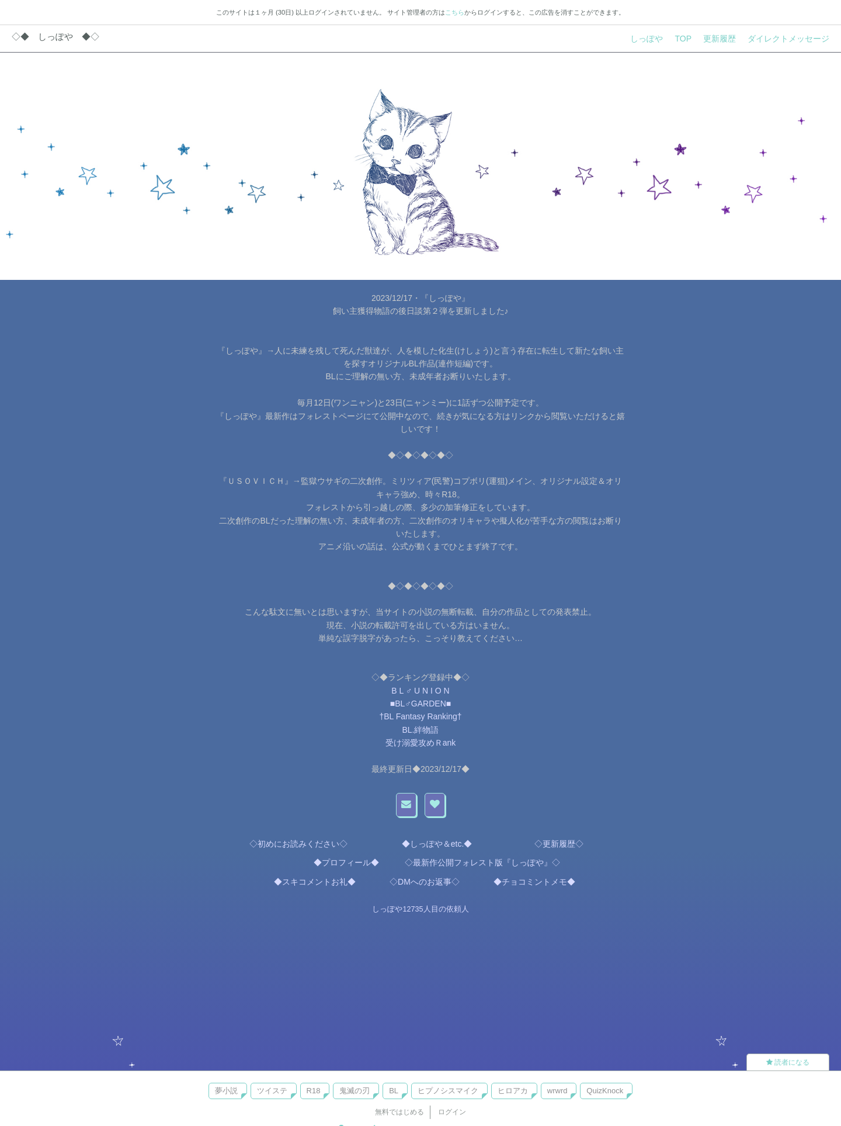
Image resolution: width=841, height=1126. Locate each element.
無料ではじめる (399, 1112)
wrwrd (557, 1090)
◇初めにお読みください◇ (298, 843)
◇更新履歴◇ (555, 843)
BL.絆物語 (420, 730)
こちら (454, 12)
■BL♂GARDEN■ (420, 703)
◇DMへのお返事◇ (416, 881)
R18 (314, 1090)
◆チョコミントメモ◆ (526, 881)
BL (393, 1090)
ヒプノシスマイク (448, 1090)
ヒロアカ (513, 1090)
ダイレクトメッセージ (788, 38)
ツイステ (272, 1090)
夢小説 (226, 1090)
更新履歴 (719, 38)
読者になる (787, 1062)
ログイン (452, 1112)
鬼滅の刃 (354, 1090)
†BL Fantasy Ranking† (420, 716)
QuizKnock (604, 1090)
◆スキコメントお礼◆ (311, 881)
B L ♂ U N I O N (420, 690)
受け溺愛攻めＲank (420, 742)
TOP (683, 38)
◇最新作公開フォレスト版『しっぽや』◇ (482, 862)
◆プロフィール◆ (342, 862)
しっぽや (646, 38)
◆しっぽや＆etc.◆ (435, 843)
